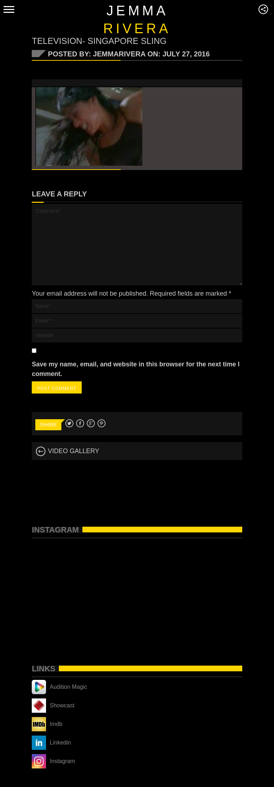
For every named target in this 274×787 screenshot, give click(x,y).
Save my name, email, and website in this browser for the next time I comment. (135, 369)
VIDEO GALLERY (67, 451)
